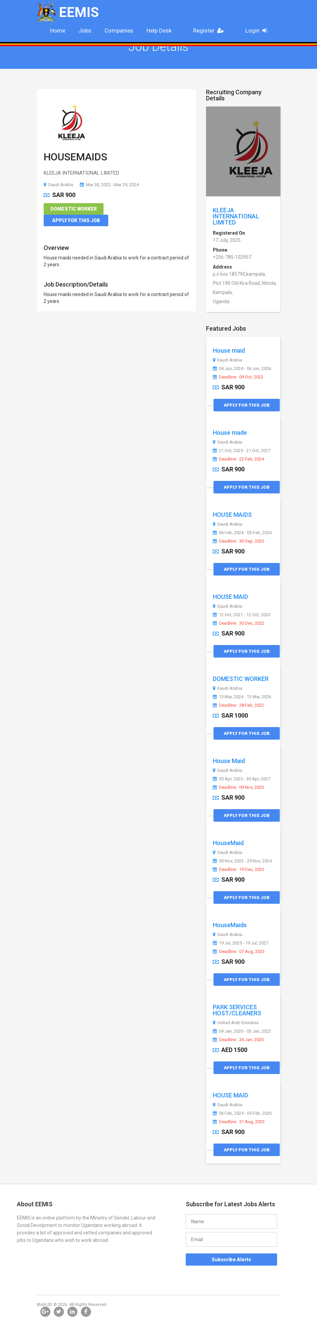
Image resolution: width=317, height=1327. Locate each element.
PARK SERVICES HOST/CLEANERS (237, 1010)
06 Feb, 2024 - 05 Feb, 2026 (242, 532)
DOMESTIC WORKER (241, 678)
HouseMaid (228, 842)
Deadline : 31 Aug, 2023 (239, 1121)
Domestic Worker (73, 209)
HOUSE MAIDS (232, 514)
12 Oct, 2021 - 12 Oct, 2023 (241, 614)
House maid (229, 350)
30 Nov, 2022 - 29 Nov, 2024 (242, 861)
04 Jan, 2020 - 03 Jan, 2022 (242, 1031)
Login (258, 30)
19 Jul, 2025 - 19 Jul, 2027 (240, 943)
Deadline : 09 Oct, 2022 (238, 377)
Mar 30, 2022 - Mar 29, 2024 (109, 184)
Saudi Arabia (58, 184)
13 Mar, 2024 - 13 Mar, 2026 (242, 697)
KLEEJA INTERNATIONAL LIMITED (236, 216)
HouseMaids (230, 925)
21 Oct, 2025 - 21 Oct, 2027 (241, 450)
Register (210, 30)
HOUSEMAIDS (75, 157)
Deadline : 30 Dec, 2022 (238, 623)
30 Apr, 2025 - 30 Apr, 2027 (241, 779)
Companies (119, 30)
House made (230, 432)
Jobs (84, 30)
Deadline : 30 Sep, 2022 (238, 541)
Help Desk (159, 30)
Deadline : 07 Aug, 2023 (239, 951)
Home (57, 30)
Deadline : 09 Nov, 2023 (238, 787)
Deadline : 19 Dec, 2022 (238, 869)
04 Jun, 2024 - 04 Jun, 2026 (242, 368)
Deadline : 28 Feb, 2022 (238, 705)
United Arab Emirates (235, 1022)
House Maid (229, 760)
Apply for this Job (76, 220)
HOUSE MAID (230, 596)
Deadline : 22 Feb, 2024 (238, 459)
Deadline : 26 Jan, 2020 (238, 1039)
